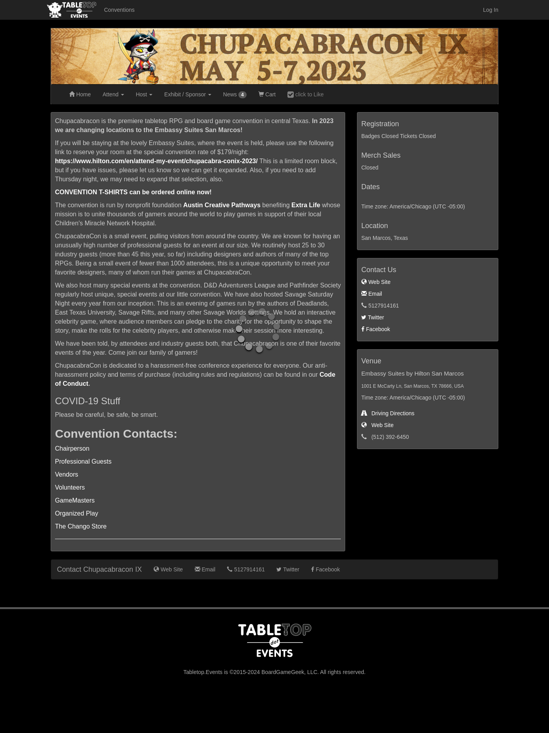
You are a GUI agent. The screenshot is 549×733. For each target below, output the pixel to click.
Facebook (375, 329)
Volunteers (70, 487)
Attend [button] (113, 94)
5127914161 (246, 569)
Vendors (66, 474)
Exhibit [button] (187, 94)
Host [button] (144, 94)
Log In (490, 10)
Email (371, 294)
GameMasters (75, 500)
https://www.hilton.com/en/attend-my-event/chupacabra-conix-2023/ (156, 160)
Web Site (375, 282)
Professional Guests (83, 461)
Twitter (372, 317)
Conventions (119, 10)
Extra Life (305, 204)
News (235, 94)
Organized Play (76, 513)
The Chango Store (81, 526)
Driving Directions (387, 413)
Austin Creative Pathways (222, 204)
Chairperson (72, 448)
